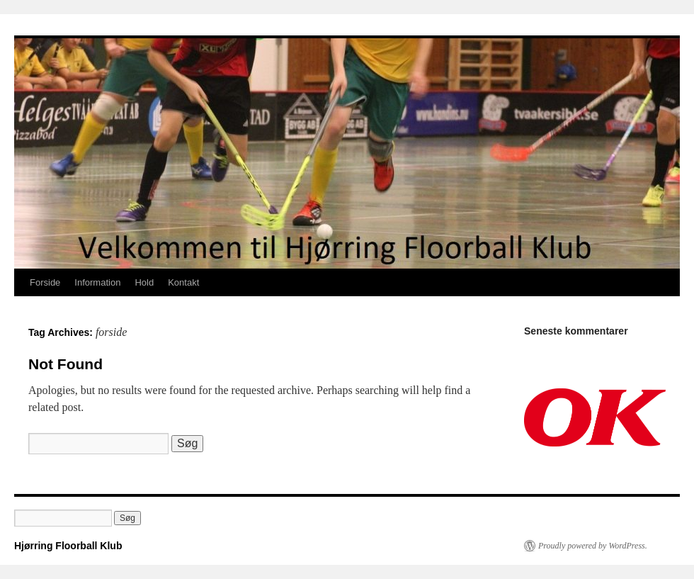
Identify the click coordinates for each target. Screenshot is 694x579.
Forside (45, 282)
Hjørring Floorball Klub (68, 545)
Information (97, 282)
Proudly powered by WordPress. (592, 546)
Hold (144, 282)
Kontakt (183, 282)
